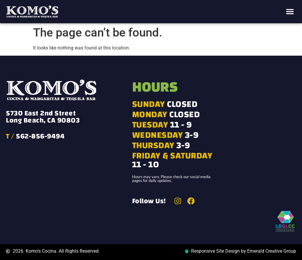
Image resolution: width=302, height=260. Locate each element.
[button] (290, 11)
